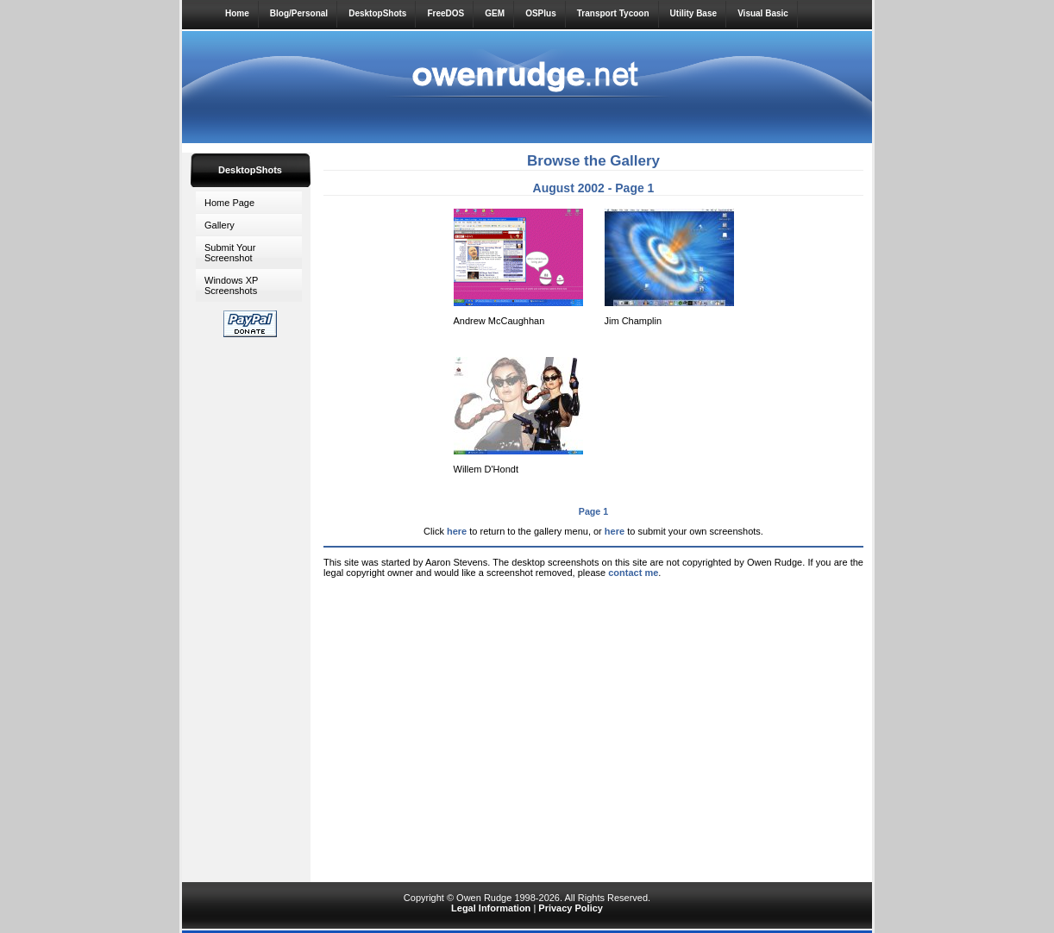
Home (237, 13)
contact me (633, 572)
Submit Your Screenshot (229, 252)
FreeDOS (445, 13)
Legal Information (490, 908)
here (457, 531)
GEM (495, 13)
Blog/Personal (299, 13)
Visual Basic (762, 13)
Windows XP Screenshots (231, 285)
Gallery (219, 225)
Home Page (229, 202)
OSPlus (540, 13)
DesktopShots (377, 13)
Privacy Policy (570, 908)
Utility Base (693, 13)
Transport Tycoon (613, 13)
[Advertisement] (250, 606)
